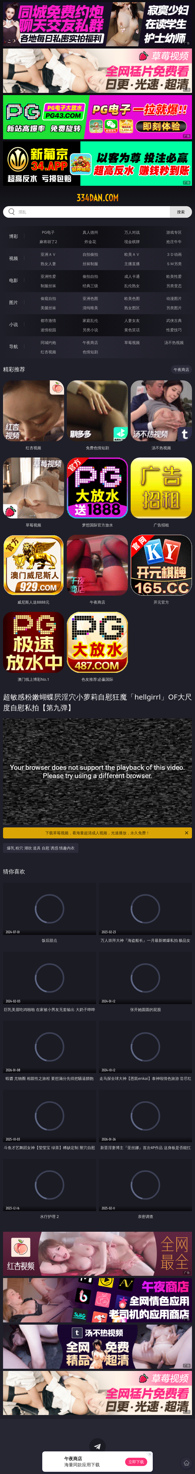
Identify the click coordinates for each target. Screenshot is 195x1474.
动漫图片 (174, 298)
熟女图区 (132, 307)
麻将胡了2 (48, 241)
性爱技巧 (174, 329)
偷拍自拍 (90, 276)
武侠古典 (174, 320)
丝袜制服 (90, 263)
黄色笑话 (132, 329)
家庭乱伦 (90, 320)
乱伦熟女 (132, 285)
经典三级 (90, 285)
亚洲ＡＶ (48, 254)
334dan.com (97, 197)
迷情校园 (48, 329)
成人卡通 (132, 276)
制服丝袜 (48, 285)
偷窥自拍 (48, 298)
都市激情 (48, 320)
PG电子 (48, 232)
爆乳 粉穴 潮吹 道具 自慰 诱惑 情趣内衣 (41, 848)
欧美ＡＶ (132, 254)
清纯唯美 (90, 307)
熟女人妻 (48, 263)
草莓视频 (132, 342)
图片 (13, 302)
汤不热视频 (174, 342)
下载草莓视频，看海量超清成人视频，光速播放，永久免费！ (117, 833)
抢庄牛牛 (174, 241)
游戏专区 (174, 232)
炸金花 (90, 241)
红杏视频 (48, 351)
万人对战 (132, 232)
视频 (13, 258)
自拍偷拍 (90, 254)
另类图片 (174, 307)
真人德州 (90, 232)
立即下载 (136, 1461)
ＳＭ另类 (174, 263)
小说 (13, 324)
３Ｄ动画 (174, 254)
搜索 (181, 211)
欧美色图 (132, 298)
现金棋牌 (132, 241)
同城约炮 (48, 342)
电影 (13, 280)
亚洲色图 (90, 298)
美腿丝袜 (48, 307)
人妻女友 (132, 320)
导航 (13, 346)
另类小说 (90, 329)
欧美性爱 (174, 276)
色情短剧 (90, 351)
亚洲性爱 (48, 276)
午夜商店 (90, 342)
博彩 (13, 236)
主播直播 (132, 263)
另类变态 (174, 285)
